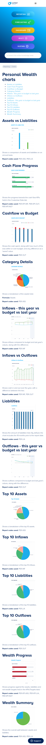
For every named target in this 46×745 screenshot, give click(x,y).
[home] (19, 3)
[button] (35, 3)
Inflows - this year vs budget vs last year (23, 93)
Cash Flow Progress (15, 87)
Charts (14, 67)
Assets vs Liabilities (14, 84)
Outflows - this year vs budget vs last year (23, 100)
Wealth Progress (13, 112)
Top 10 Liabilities (13, 107)
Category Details (13, 91)
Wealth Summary (14, 114)
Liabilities (10, 98)
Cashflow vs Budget (15, 89)
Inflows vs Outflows (14, 96)
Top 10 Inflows (12, 105)
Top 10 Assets (12, 103)
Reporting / (7, 67)
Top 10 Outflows (13, 109)
